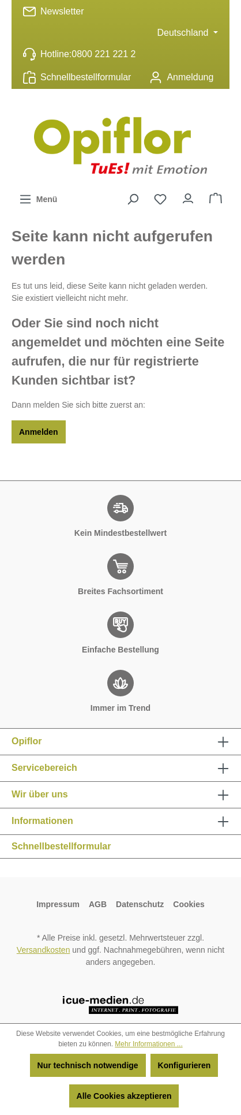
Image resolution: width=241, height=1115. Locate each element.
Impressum (58, 904)
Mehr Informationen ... (148, 1044)
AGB (98, 904)
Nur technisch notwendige (87, 1065)
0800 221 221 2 (103, 54)
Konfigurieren (184, 1065)
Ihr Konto (188, 195)
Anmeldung (190, 77)
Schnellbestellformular (85, 77)
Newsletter (62, 11)
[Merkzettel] (160, 199)
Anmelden (38, 432)
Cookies (188, 904)
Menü (38, 196)
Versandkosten (43, 949)
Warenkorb (215, 196)
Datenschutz (140, 904)
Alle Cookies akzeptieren (124, 1096)
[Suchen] (132, 199)
